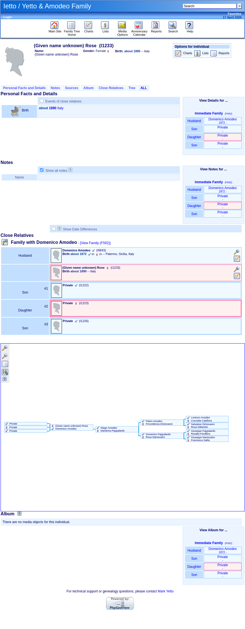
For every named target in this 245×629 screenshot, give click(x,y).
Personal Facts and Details (24, 88)
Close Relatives (111, 88)
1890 (52, 108)
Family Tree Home (72, 31)
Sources (71, 88)
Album (88, 88)
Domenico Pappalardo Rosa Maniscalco (156, 436)
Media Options (122, 31)
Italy (60, 108)
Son (194, 129)
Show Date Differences (77, 229)
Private (222, 128)
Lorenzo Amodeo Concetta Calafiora (199, 419)
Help (190, 30)
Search (173, 30)
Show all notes (56, 171)
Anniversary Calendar (139, 31)
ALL (143, 88)
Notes (55, 88)
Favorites (234, 13)
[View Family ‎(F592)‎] (95, 243)
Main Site (55, 30)
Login (7, 17)
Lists (105, 30)
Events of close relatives (63, 101)
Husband (194, 121)
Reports (156, 30)
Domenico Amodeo (222, 120)
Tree (132, 88)
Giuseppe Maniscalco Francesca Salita (200, 439)
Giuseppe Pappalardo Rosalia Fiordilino (200, 432)
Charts (89, 30)
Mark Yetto (166, 591)
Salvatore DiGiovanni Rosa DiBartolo (200, 425)
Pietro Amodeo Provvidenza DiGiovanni (157, 422)
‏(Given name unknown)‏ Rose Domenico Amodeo (69, 427)
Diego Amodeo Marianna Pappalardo (110, 429)
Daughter (194, 137)
